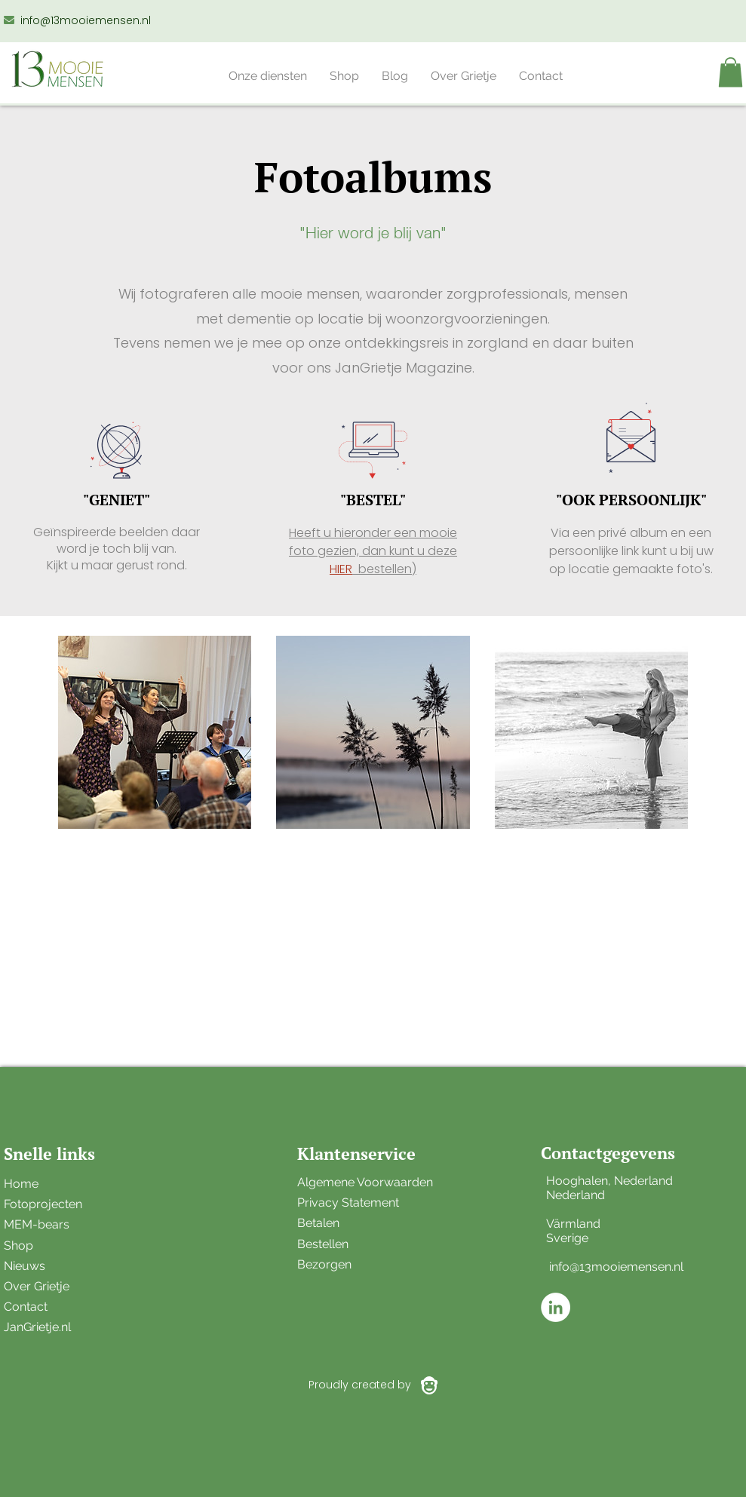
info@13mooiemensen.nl (85, 20)
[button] (267, 76)
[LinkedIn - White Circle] (555, 1307)
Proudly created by (360, 1384)
